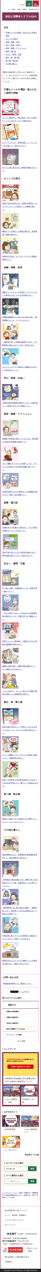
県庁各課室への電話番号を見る (17, 1257)
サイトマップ (10, 1225)
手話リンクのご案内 (32, 1249)
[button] (22, 3)
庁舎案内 (8, 1262)
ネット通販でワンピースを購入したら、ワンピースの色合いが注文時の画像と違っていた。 (19, 467)
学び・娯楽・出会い (13, 45)
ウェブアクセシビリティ (14, 1220)
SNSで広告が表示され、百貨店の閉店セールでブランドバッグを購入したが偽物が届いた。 (19, 206)
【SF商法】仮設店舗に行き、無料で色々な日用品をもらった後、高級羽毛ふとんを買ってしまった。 (20, 883)
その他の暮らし (12, 64)
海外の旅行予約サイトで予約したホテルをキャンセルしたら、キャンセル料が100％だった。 (19, 730)
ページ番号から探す (15, 1175)
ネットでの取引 (12, 39)
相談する (12, 1005)
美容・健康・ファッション (16, 48)
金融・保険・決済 (13, 42)
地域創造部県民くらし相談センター (18, 983)
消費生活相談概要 (12, 1011)
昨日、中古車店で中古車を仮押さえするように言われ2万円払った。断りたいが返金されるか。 (20, 783)
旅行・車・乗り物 (13, 57)
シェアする (24, 992)
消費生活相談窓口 (12, 1017)
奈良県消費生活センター (13, 1195)
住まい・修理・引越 (13, 54)
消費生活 (27, 1193)
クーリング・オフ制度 (14, 1035)
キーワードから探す (15, 1163)
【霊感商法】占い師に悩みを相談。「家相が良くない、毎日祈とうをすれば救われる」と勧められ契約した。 (19, 911)
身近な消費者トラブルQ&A (15, 1029)
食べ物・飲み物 (12, 61)
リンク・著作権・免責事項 (15, 1215)
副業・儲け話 (11, 51)
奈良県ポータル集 (32, 1155)
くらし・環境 (17, 1193)
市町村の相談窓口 (12, 1023)
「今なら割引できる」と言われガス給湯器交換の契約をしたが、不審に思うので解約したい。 (19, 616)
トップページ (6, 1193)
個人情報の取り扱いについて (16, 1210)
